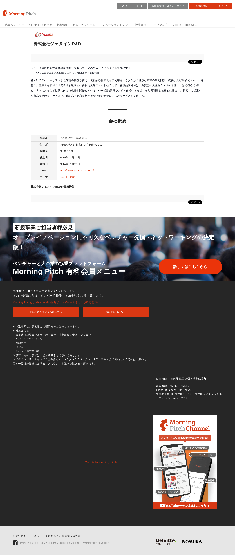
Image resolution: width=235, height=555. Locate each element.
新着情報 (62, 24)
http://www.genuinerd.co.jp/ (76, 170)
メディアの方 (159, 24)
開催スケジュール (84, 24)
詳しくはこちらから (190, 267)
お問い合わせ (21, 535)
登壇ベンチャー (14, 24)
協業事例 (141, 24)
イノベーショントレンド (115, 24)
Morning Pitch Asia (185, 24)
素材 (72, 177)
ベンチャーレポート (131, 6)
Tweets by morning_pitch (101, 462)
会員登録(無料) (201, 6)
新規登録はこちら (116, 311)
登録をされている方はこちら (46, 311)
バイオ (63, 177)
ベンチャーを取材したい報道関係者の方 (56, 535)
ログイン (223, 6)
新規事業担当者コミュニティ (168, 6)
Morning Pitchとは (40, 24)
